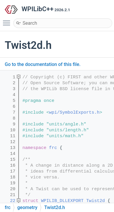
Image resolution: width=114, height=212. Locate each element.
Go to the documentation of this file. (43, 64)
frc (53, 147)
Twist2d (95, 200)
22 (8, 200)
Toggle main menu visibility (8, 20)
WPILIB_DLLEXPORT (62, 200)
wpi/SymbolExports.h (74, 112)
